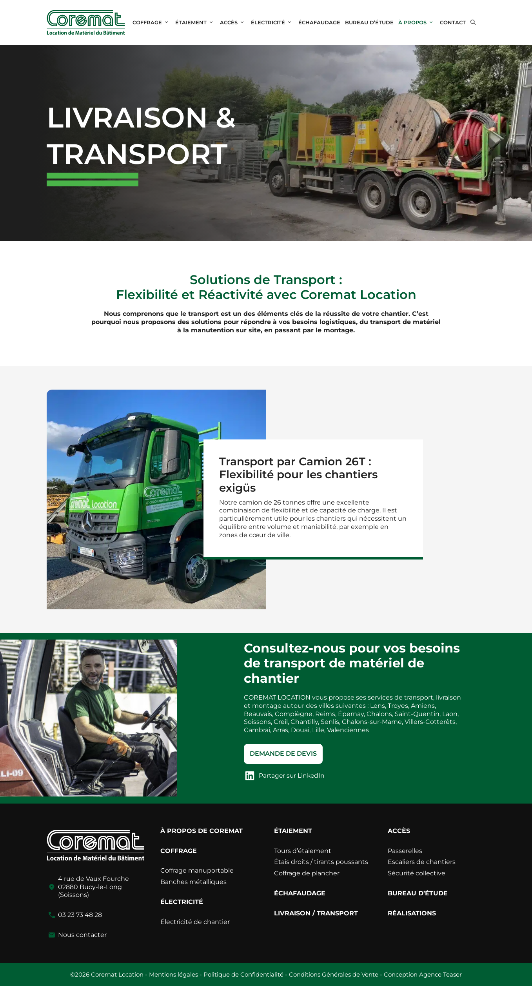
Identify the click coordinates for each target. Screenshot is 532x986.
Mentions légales (173, 974)
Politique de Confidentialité (243, 974)
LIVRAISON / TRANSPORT (316, 913)
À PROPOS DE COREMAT (201, 831)
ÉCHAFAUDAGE (319, 22)
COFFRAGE (153, 22)
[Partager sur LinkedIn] (286, 776)
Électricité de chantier (195, 922)
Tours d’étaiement (302, 851)
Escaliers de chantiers (422, 862)
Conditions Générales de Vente (333, 974)
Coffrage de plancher (307, 873)
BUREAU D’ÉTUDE (369, 22)
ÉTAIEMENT (196, 22)
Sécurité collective (416, 873)
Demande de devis (283, 753)
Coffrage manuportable (197, 870)
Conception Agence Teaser (423, 974)
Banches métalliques (193, 882)
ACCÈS (234, 22)
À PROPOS (418, 22)
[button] (473, 22)
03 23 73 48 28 (80, 915)
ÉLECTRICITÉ (273, 22)
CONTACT (453, 22)
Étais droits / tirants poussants (321, 862)
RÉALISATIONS (412, 913)
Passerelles (405, 851)
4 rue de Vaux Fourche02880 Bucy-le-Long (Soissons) (93, 887)
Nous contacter (82, 935)
